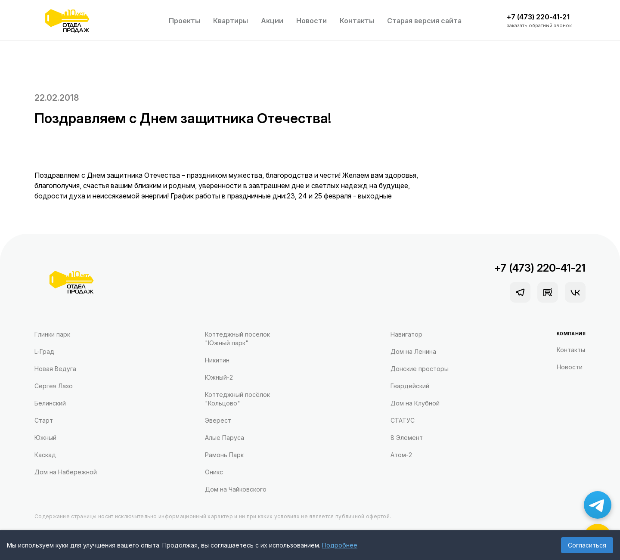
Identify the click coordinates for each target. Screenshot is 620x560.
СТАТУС (403, 420)
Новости (311, 20)
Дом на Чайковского (236, 489)
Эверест (218, 420)
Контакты (357, 20)
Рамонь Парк (224, 454)
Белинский (50, 403)
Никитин (217, 360)
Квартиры (230, 20)
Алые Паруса (224, 437)
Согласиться (587, 545)
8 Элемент (407, 437)
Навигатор (406, 334)
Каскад (45, 454)
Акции (272, 20)
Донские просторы (420, 368)
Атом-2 (401, 454)
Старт (43, 420)
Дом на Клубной (415, 403)
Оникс (214, 472)
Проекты (184, 20)
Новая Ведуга (55, 368)
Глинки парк (52, 334)
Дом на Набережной (65, 472)
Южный (45, 437)
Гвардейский (410, 386)
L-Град (44, 351)
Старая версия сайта (424, 20)
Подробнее (339, 545)
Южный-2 (219, 377)
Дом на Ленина (413, 351)
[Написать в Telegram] (597, 505)
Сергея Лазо (53, 386)
